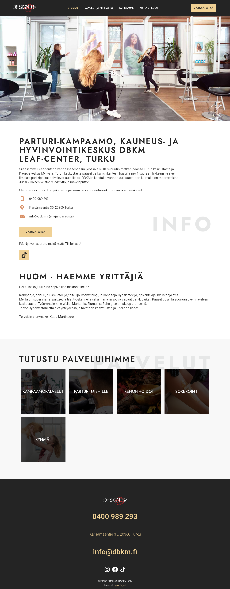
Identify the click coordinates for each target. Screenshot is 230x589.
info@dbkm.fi (115, 552)
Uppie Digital (120, 585)
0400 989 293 (115, 516)
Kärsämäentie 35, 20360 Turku (115, 534)
